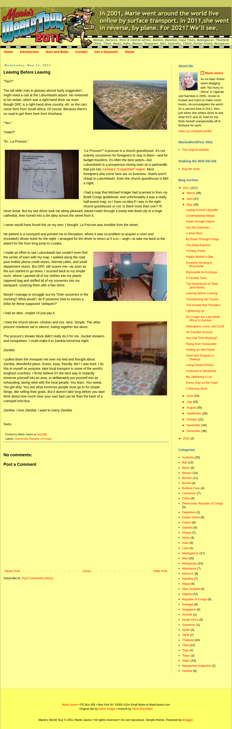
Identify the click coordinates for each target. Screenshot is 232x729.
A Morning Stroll (196, 388)
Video (186, 660)
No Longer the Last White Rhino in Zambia (203, 318)
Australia (188, 457)
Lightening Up (195, 311)
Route (129, 52)
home (186, 537)
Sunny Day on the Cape (202, 382)
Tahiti (185, 635)
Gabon (186, 522)
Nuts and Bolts (57, 52)
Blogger (188, 720)
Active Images (107, 708)
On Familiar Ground (199, 332)
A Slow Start (194, 233)
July (190, 402)
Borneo (187, 478)
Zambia (187, 671)
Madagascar (190, 553)
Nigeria (187, 594)
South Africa (190, 619)
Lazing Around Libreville (202, 210)
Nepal (186, 583)
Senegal (187, 604)
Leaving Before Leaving (201, 293)
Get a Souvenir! (106, 52)
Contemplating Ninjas (200, 215)
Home (8, 52)
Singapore (189, 609)
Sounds (187, 614)
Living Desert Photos (200, 365)
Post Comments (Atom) (37, 578)
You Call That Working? (201, 338)
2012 (187, 438)
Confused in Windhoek (201, 371)
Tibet (185, 645)
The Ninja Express (198, 245)
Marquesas (189, 563)
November (194, 425)
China (186, 498)
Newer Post (12, 571)
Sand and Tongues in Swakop (200, 357)
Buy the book (191, 169)
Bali (184, 462)
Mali (185, 558)
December (194, 431)
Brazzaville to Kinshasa (201, 272)
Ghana (186, 532)
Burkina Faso (191, 488)
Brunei (186, 483)
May (190, 204)
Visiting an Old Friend (200, 349)
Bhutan (187, 473)
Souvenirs (188, 624)
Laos (185, 548)
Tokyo (186, 655)
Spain (186, 630)
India (185, 542)
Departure (188, 512)
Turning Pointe (195, 251)
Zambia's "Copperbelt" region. (124, 169)
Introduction (29, 52)
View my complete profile (195, 131)
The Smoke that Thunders (203, 305)
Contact (81, 52)
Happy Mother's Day (199, 256)
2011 (187, 188)
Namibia (187, 578)
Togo (185, 650)
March (191, 193)
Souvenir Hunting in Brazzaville (199, 264)
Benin (186, 467)
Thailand (188, 640)
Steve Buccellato (142, 708)
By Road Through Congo (202, 239)
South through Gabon (200, 221)
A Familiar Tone (196, 278)
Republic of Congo (194, 599)
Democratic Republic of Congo (33, 438)
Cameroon (189, 493)
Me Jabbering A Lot (198, 377)
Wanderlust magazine (196, 665)
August (192, 407)
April (190, 198)
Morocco (188, 573)
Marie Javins (214, 73)
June (190, 395)
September (194, 413)
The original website (195, 149)
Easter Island (191, 517)
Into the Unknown (197, 227)
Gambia (187, 527)
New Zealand (191, 589)
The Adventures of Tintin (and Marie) (202, 285)
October (192, 419)
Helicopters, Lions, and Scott (205, 326)
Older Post (160, 571)
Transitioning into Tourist (202, 299)
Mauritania (189, 568)
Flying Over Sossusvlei (201, 344)
